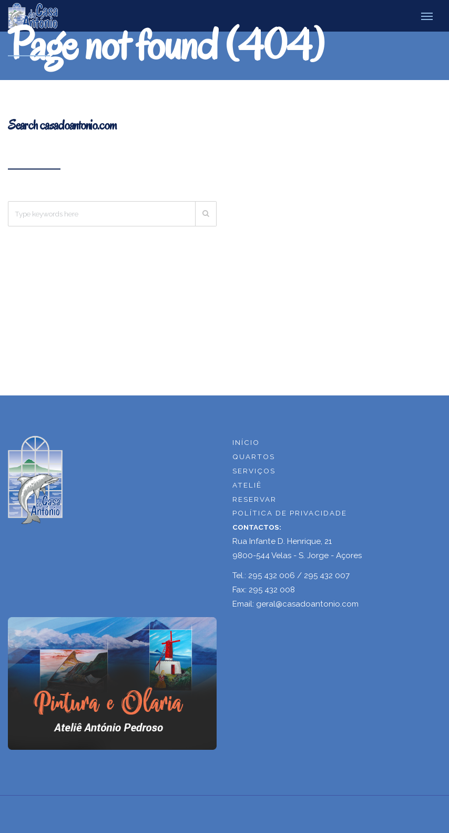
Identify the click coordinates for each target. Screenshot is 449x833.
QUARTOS (253, 456)
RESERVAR (254, 499)
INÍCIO (246, 442)
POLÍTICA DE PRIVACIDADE (289, 513)
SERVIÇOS (253, 471)
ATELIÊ (247, 485)
